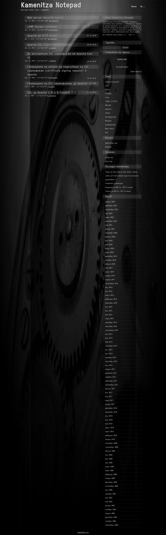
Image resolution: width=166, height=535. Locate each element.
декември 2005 (111, 517)
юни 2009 (108, 459)
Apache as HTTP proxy (42, 35)
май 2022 (108, 213)
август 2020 (110, 237)
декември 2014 (111, 322)
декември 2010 (111, 408)
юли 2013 (108, 350)
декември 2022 (111, 206)
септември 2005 (111, 525)
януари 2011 (110, 404)
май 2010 (108, 424)
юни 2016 (108, 291)
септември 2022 (111, 209)
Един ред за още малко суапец (125, 172)
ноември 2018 (110, 260)
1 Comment (52, 48)
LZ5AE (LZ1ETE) (111, 101)
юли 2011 (108, 393)
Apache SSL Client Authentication (49, 44)
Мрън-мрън (109, 129)
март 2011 (109, 400)
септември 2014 (111, 330)
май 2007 (108, 502)
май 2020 (108, 245)
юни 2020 (108, 241)
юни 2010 (108, 420)
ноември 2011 (110, 377)
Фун (106, 132)
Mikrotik (108, 105)
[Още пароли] (135, 71)
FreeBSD (108, 94)
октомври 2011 (111, 381)
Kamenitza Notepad (51, 5)
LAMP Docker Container (42, 26)
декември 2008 (111, 482)
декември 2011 (111, 373)
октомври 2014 (111, 326)
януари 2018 (110, 276)
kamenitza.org (83, 532)
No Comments (53, 21)
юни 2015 (108, 311)
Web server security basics (45, 17)
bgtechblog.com (111, 143)
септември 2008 (111, 486)
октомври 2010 (111, 412)
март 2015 (109, 319)
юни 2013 (108, 354)
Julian (107, 176)
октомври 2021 (111, 221)
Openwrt (108, 109)
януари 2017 (110, 280)
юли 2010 (108, 416)
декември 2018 (111, 256)
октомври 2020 (111, 233)
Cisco (107, 86)
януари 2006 (110, 513)
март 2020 (109, 252)
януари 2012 (110, 369)
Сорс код (108, 161)
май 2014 (108, 342)
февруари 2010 (111, 435)
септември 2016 (111, 284)
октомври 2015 (111, 303)
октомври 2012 (111, 361)
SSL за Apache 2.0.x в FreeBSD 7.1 (51, 92)
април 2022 (109, 217)
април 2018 (109, 272)
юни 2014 (108, 338)
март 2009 (109, 471)
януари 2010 (110, 439)
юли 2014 (108, 334)
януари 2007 (110, 506)
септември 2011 (111, 385)
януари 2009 (110, 478)
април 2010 (109, 428)
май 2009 (108, 463)
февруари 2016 (111, 299)
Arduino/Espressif (112, 82)
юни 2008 (108, 490)
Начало (134, 6)
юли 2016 (108, 287)
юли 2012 (108, 365)
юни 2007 (108, 498)
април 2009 (109, 467)
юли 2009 (108, 455)
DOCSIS (107, 90)
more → (131, 35)
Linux (107, 97)
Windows (108, 121)
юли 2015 (108, 307)
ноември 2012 (110, 358)
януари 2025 (110, 202)
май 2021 (108, 225)
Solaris (107, 113)
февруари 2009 (111, 474)
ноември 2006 (110, 509)
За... (142, 6)
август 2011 (110, 389)
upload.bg (109, 157)
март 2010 (109, 432)
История (119, 183)
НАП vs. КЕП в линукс (124, 187)
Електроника (110, 125)
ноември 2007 (110, 494)
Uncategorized (110, 117)
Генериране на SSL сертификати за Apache (57, 83)
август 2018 (110, 264)
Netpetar (108, 147)
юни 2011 (108, 396)
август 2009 (110, 451)
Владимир (109, 187)
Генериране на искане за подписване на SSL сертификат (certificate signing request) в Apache (58, 70)
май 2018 (108, 268)
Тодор (107, 172)
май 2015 (108, 315)
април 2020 (109, 248)
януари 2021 (110, 229)
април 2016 (109, 295)
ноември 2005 (110, 521)
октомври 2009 (111, 443)
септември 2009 (111, 447)
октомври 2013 (111, 346)
